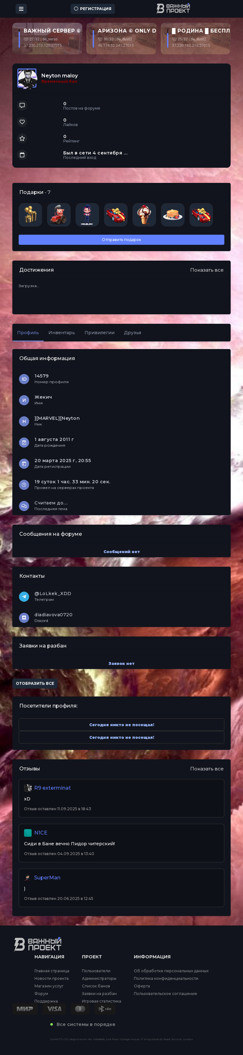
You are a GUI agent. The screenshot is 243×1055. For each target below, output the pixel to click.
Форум (41, 994)
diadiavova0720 (53, 615)
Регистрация (92, 8)
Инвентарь (61, 332)
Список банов (96, 986)
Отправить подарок (121, 239)
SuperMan (47, 878)
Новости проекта (51, 978)
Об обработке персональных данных (171, 971)
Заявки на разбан (99, 994)
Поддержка (46, 1001)
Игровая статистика (101, 1001)
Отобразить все (35, 683)
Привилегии (99, 332)
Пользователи (96, 971)
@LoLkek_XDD (53, 593)
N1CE (40, 833)
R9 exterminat (52, 788)
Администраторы (99, 978)
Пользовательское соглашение (165, 994)
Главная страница (51, 971)
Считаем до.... (51, 503)
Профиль (28, 332)
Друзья (132, 332)
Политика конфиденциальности (166, 978)
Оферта (142, 986)
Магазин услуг (49, 986)
